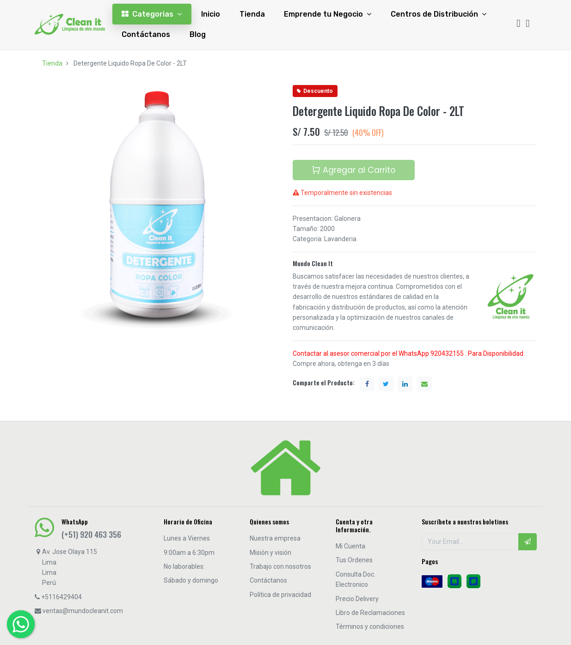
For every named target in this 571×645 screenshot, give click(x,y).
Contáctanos (268, 580)
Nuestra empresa (275, 538)
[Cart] (527, 24)
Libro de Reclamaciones (370, 612)
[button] (527, 541)
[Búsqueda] (518, 24)
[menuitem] (210, 14)
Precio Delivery (357, 598)
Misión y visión (270, 552)
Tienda (52, 63)
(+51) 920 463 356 (91, 534)
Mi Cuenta (350, 546)
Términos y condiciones (370, 626)
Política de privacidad (280, 594)
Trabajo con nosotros (280, 566)
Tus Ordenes (354, 560)
